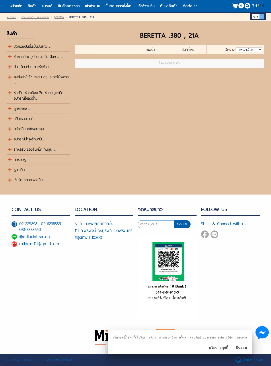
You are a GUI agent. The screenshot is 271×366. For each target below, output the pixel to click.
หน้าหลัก (16, 6)
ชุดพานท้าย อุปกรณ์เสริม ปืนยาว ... (38, 56)
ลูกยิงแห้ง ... (22, 108)
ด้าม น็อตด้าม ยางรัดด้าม (35, 17)
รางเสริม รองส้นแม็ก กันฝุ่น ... (35, 149)
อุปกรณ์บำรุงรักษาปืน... (29, 139)
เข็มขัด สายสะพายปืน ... (30, 180)
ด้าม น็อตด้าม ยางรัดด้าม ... (33, 67)
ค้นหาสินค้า (168, 6)
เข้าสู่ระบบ (92, 6)
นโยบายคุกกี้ (218, 348)
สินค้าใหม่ (188, 49)
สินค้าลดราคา (69, 6)
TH (254, 5)
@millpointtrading (34, 236)
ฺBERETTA (59, 17)
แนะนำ (150, 49)
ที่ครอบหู (20, 159)
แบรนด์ (47, 6)
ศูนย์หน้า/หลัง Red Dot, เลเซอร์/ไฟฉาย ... (41, 79)
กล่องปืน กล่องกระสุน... (30, 129)
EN (261, 5)
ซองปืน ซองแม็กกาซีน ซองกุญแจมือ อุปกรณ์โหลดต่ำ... (38, 95)
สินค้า (32, 6)
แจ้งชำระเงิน (146, 6)
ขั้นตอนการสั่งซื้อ (118, 6)
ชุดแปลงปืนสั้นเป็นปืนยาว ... (32, 46)
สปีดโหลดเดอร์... (24, 119)
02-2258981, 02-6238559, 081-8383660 (40, 226)
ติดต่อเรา (190, 6)
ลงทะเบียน (182, 224)
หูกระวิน (19, 170)
